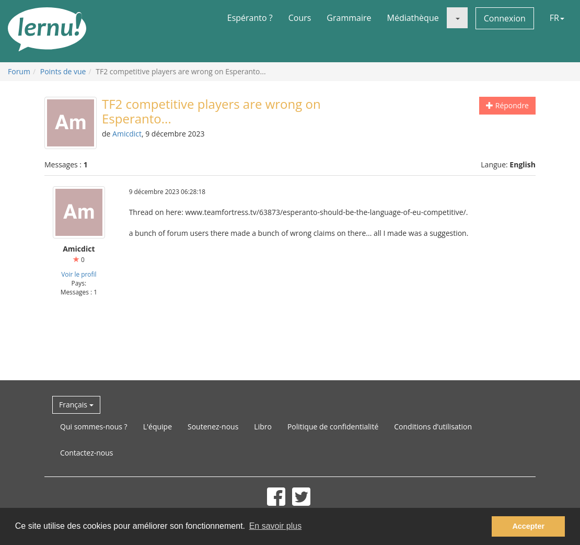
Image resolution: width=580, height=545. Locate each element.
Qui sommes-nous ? (93, 427)
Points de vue (63, 71)
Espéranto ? (250, 18)
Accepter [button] (528, 526)
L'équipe (157, 427)
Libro (263, 427)
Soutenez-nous (213, 427)
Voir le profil (78, 274)
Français (76, 405)
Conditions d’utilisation (433, 427)
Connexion (505, 18)
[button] (457, 17)
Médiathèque (413, 18)
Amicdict (127, 134)
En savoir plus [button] (275, 525)
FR (557, 18)
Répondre (507, 105)
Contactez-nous (86, 453)
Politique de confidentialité (332, 427)
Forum (19, 71)
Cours (299, 18)
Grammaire (349, 18)
